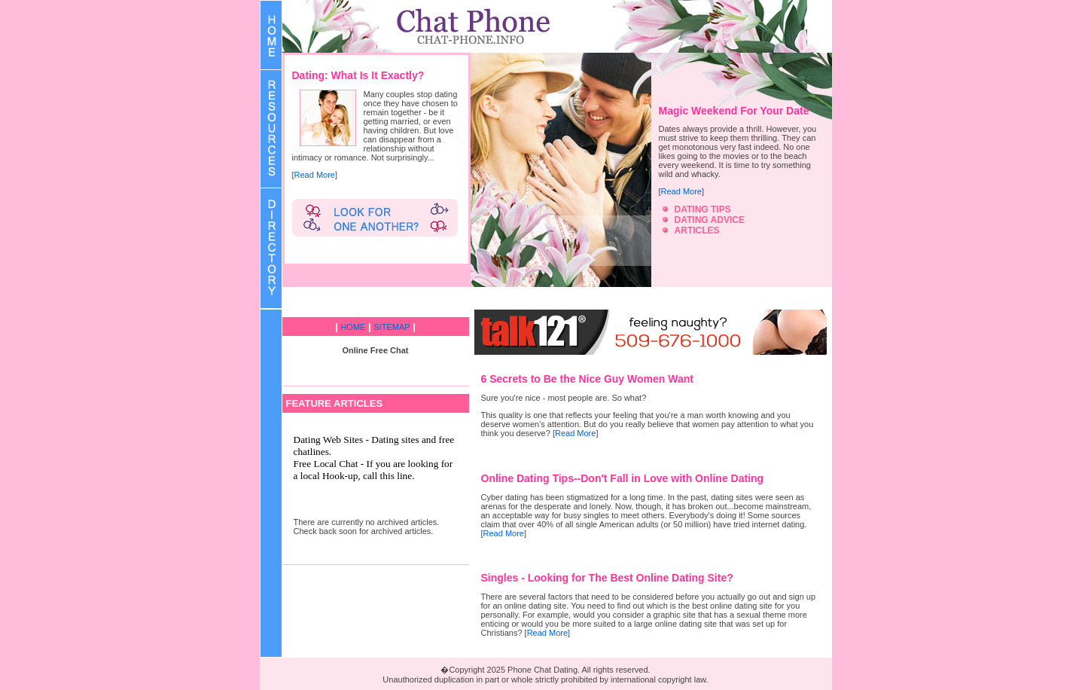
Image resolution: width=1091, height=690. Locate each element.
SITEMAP (391, 326)
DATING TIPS (703, 209)
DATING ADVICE (710, 220)
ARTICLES (697, 230)
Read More (314, 174)
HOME (352, 326)
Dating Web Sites (329, 439)
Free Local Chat (326, 463)
